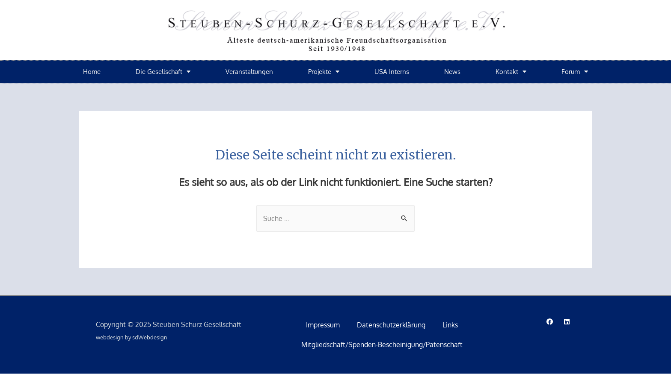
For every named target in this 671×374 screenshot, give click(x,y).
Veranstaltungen (249, 72)
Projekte (323, 71)
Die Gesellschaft (163, 71)
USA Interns (391, 72)
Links (450, 325)
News (452, 72)
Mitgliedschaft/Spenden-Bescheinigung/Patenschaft (382, 345)
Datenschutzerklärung (391, 325)
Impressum (323, 325)
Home (92, 72)
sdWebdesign (149, 337)
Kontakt (511, 71)
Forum (574, 71)
